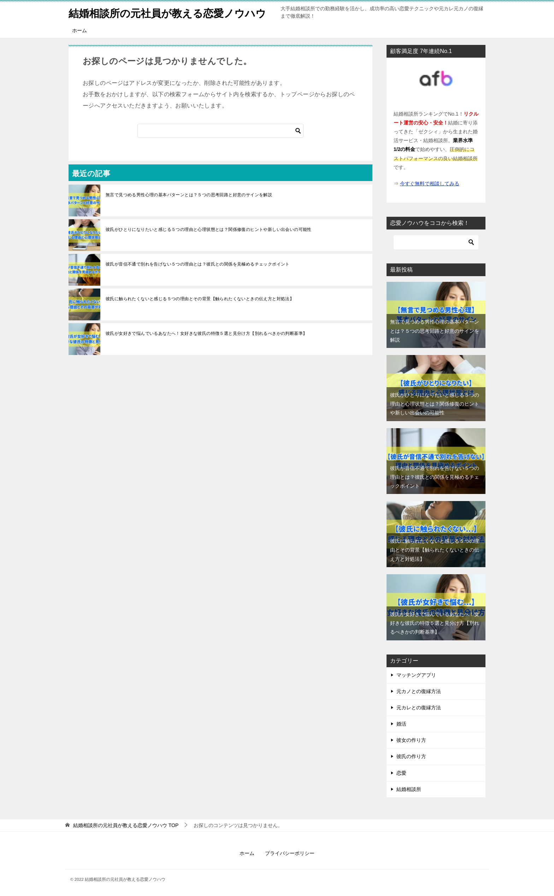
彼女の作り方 (411, 740)
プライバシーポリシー (289, 853)
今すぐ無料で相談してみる (429, 183)
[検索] (220, 131)
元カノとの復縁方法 (418, 691)
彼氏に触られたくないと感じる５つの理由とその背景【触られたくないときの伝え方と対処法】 (200, 298)
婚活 (401, 724)
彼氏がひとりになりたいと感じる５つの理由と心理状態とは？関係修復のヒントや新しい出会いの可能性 (209, 229)
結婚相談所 (408, 789)
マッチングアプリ (416, 675)
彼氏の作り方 (411, 756)
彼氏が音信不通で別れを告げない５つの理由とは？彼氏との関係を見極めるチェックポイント (198, 264)
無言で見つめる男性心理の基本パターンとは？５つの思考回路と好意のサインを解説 (189, 194)
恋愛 (401, 773)
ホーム (79, 30)
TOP (125, 825)
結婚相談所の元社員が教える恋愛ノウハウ (171, 12)
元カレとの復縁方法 (418, 707)
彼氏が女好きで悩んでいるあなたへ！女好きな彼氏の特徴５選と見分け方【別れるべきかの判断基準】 (206, 333)
